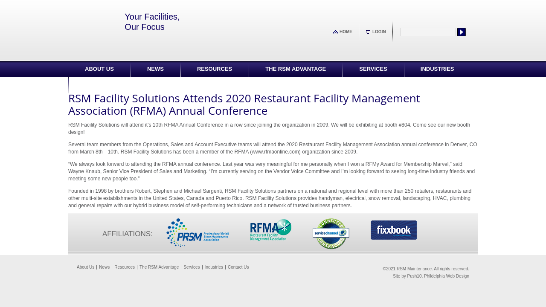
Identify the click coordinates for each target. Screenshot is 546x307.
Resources (214, 69)
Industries (437, 69)
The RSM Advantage (295, 69)
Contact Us (103, 85)
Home (346, 31)
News (155, 69)
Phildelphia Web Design (446, 276)
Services (373, 69)
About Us (99, 69)
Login (379, 31)
